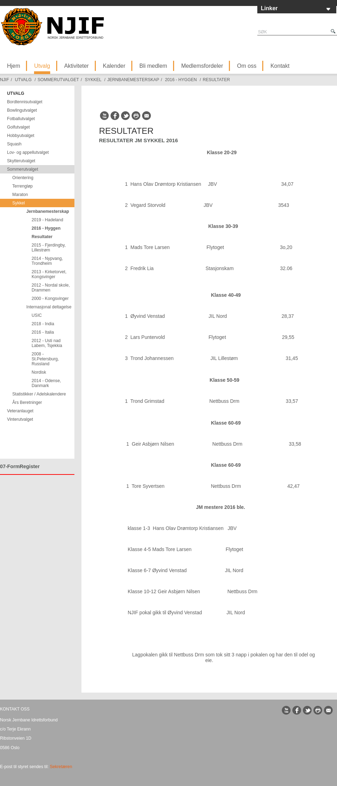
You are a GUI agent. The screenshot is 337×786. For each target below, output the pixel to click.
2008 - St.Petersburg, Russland (45, 359)
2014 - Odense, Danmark (46, 383)
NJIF (4, 79)
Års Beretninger (27, 402)
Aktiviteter (76, 66)
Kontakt (279, 66)
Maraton (20, 194)
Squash (14, 144)
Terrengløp (22, 186)
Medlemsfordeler (202, 66)
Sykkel (93, 79)
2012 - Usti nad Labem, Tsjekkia (47, 343)
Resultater (216, 79)
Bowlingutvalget (22, 110)
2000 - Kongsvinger (50, 298)
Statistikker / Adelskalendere (39, 394)
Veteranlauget (20, 410)
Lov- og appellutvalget (28, 152)
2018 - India (43, 323)
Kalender (114, 66)
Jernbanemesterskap (133, 79)
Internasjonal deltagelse (48, 306)
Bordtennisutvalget (24, 101)
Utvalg (42, 66)
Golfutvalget (18, 127)
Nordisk (39, 372)
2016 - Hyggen (181, 79)
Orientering (22, 177)
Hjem (13, 66)
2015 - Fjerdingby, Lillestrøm (49, 248)
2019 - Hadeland (47, 219)
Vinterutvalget (20, 419)
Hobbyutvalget (20, 135)
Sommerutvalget (58, 79)
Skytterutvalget (21, 160)
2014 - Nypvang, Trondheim (47, 261)
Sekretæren (61, 766)
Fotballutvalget (21, 118)
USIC (37, 315)
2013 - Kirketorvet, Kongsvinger (49, 274)
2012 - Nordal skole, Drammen (51, 288)
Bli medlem (153, 66)
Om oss (246, 66)
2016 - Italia (43, 332)
